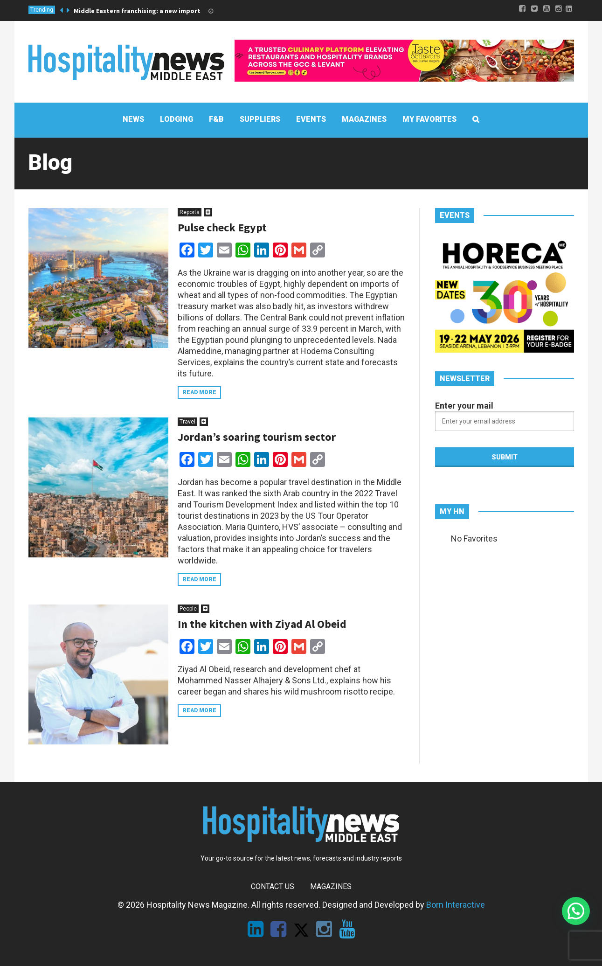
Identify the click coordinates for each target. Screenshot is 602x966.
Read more (199, 392)
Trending (41, 10)
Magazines (331, 886)
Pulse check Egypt (222, 227)
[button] (576, 911)
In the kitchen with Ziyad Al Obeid (262, 624)
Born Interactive (455, 905)
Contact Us (272, 886)
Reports (190, 212)
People (188, 608)
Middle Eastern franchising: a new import (137, 11)
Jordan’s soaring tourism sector (257, 437)
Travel (187, 421)
